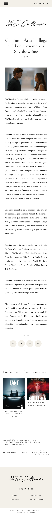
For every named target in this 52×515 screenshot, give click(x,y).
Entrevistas (36, 496)
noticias (26, 335)
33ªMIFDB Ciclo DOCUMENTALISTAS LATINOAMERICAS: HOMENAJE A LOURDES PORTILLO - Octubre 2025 (21, 442)
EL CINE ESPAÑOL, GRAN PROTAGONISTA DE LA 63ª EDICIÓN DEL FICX (26, 453)
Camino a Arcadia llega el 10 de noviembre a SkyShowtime (26, 46)
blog (14, 496)
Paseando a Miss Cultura (31, 510)
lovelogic (31, 512)
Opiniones (15, 499)
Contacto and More (36, 499)
